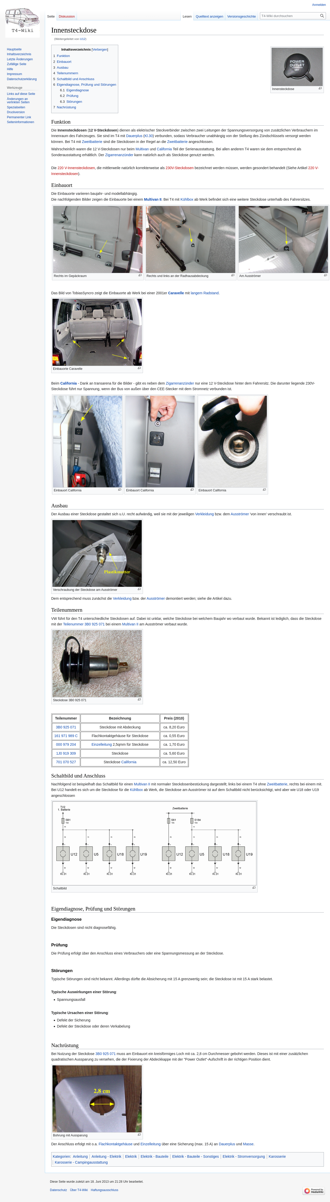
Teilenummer (73, 624)
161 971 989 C (66, 736)
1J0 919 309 (66, 753)
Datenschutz (58, 1190)
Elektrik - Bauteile (154, 1156)
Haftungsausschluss (104, 1190)
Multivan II (152, 199)
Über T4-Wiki (79, 1190)
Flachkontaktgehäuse (116, 1144)
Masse (248, 1144)
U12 (83, 38)
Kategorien (61, 1156)
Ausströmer (240, 514)
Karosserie (277, 1156)
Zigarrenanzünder (119, 155)
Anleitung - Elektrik (106, 1156)
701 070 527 (66, 762)
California (164, 149)
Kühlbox (186, 199)
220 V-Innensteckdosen (76, 168)
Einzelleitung (101, 744)
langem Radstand (205, 293)
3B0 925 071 (94, 624)
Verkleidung (204, 514)
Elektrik (131, 1156)
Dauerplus (134, 136)
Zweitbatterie (92, 142)
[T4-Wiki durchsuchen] (293, 15)
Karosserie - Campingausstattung (81, 1162)
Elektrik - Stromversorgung (244, 1156)
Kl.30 (148, 136)
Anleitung (80, 1156)
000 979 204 (66, 744)
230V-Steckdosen (180, 168)
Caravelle (176, 293)
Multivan (142, 149)
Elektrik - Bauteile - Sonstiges (195, 1156)
